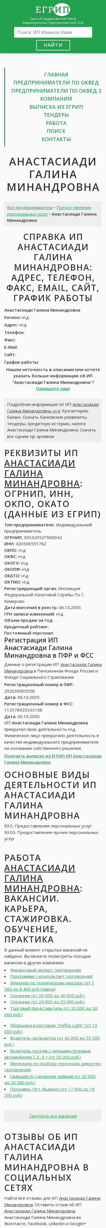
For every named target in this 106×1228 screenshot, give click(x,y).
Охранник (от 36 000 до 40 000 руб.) (47, 995)
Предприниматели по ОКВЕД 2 (56, 90)
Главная (56, 74)
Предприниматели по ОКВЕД (56, 82)
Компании (56, 98)
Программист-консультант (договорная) (51, 976)
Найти (53, 45)
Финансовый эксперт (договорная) (45, 970)
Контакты (56, 139)
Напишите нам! (53, 388)
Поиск (56, 130)
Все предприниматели (30, 207)
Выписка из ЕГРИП (56, 106)
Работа (56, 123)
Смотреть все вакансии (53, 1116)
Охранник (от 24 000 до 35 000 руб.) (47, 1001)
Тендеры (56, 114)
